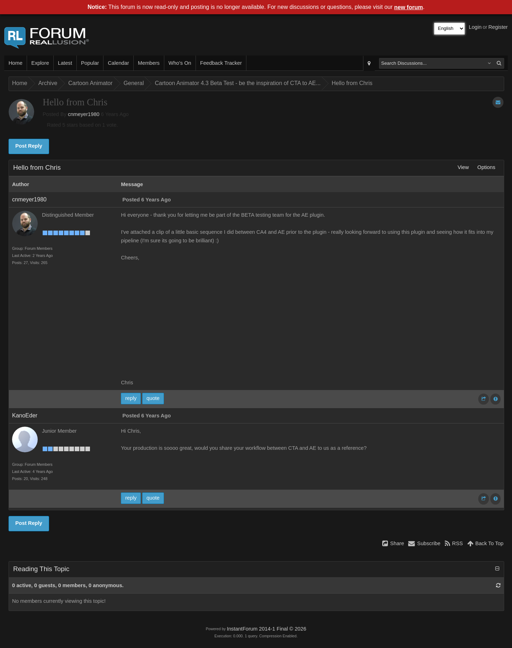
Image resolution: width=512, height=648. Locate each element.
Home (15, 63)
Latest (65, 63)
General (134, 83)
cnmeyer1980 (84, 114)
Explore (40, 63)
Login (475, 27)
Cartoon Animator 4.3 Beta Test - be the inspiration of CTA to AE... (237, 83)
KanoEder (24, 415)
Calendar (118, 63)
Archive (47, 83)
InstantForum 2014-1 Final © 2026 (266, 629)
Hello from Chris (352, 83)
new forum (408, 7)
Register (498, 27)
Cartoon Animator (90, 83)
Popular (90, 63)
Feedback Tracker (221, 63)
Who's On (180, 63)
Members (149, 63)
